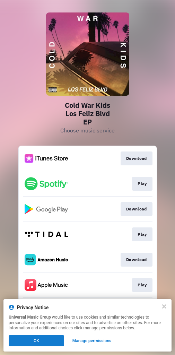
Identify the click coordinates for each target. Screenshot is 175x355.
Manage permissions (92, 340)
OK (36, 340)
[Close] (164, 306)
